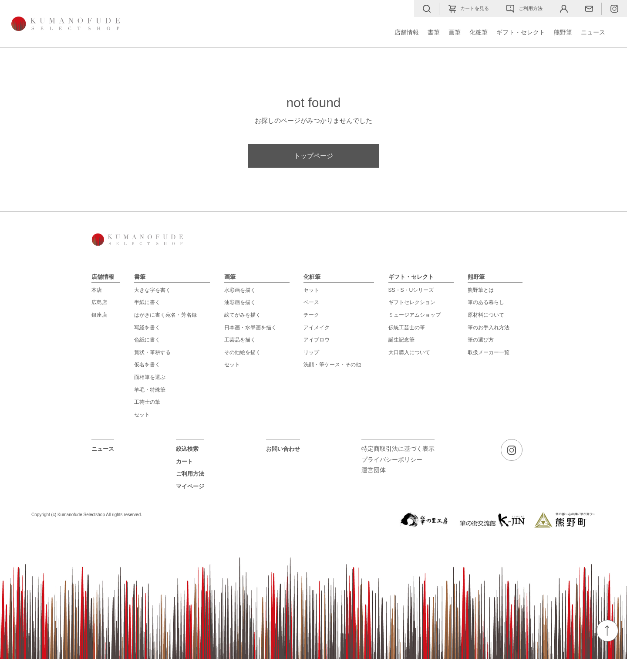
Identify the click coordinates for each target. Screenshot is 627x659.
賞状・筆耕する (152, 352)
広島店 (99, 302)
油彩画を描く (240, 302)
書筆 (434, 32)
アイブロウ (316, 340)
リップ (311, 352)
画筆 (454, 32)
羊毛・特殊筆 (149, 390)
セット (142, 415)
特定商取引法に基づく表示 (398, 449)
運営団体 (373, 470)
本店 (96, 290)
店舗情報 (406, 32)
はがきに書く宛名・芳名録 (165, 315)
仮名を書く (147, 365)
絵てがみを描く (242, 315)
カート (184, 461)
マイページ (190, 486)
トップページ (313, 155)
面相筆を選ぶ (149, 377)
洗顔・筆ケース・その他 (332, 365)
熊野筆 (563, 32)
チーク (311, 315)
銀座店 (99, 315)
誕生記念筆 (401, 340)
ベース (311, 302)
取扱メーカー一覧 (488, 352)
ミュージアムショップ (414, 315)
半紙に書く (147, 302)
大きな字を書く (152, 290)
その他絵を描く (242, 352)
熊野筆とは (481, 290)
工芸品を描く (240, 340)
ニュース (593, 32)
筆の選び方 (481, 340)
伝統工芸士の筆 (406, 327)
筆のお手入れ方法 (488, 327)
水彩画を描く (240, 290)
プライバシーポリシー (391, 459)
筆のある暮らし (486, 302)
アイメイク (316, 327)
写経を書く (147, 327)
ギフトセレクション (411, 302)
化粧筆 (478, 32)
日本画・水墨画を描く (250, 327)
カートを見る (468, 9)
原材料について (486, 315)
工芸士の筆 (147, 402)
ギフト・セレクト (520, 32)
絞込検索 (187, 449)
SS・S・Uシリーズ (411, 290)
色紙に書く (147, 340)
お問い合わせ (283, 449)
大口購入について (409, 352)
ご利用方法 (524, 9)
